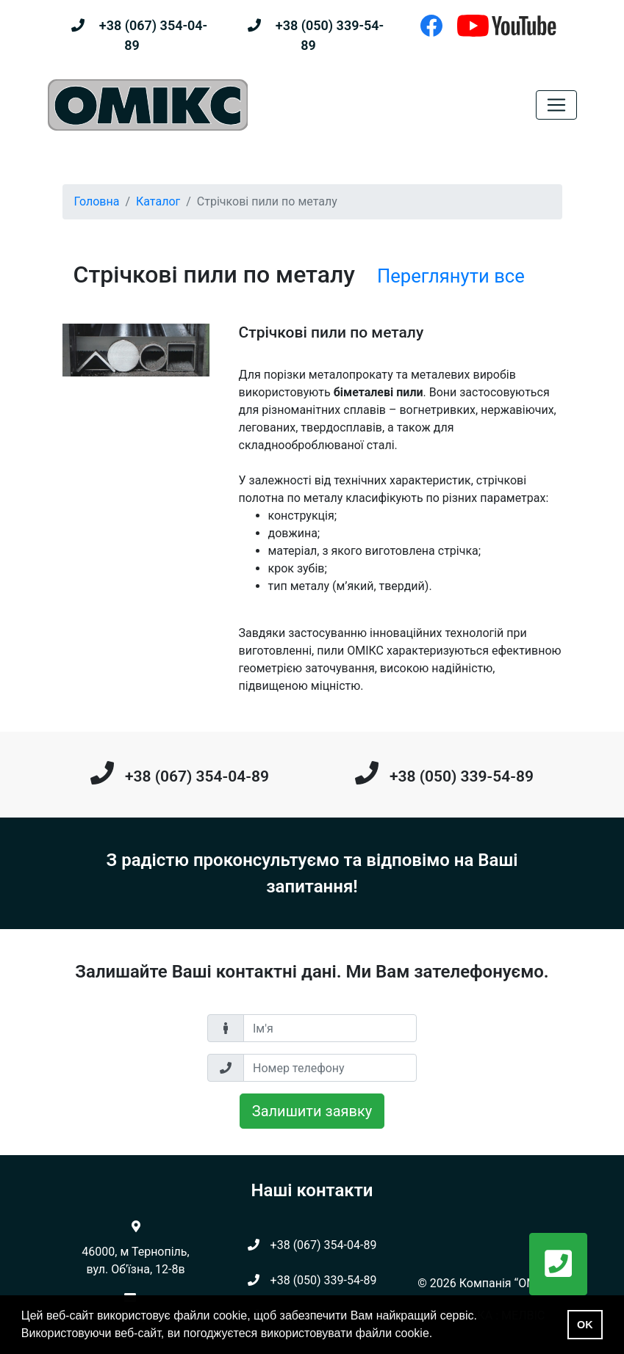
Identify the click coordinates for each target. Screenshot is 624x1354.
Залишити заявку (312, 1111)
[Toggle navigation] (556, 105)
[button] (558, 1264)
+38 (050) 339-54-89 (462, 776)
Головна (97, 201)
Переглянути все (451, 276)
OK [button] (585, 1325)
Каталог (158, 201)
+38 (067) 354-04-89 (197, 776)
